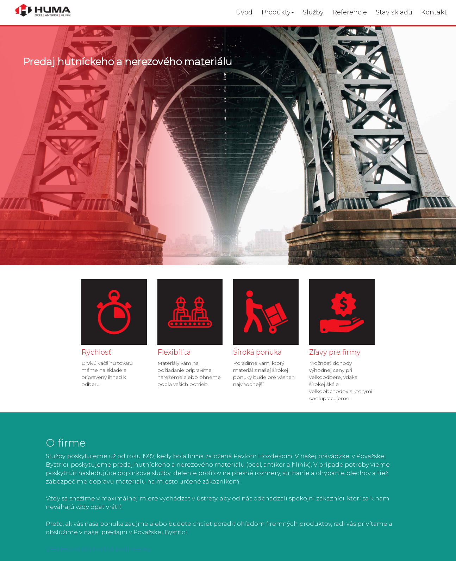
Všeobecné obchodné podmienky (98, 549)
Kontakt (434, 12)
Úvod (244, 12)
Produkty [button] (278, 12)
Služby (313, 12)
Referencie (349, 12)
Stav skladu (394, 12)
